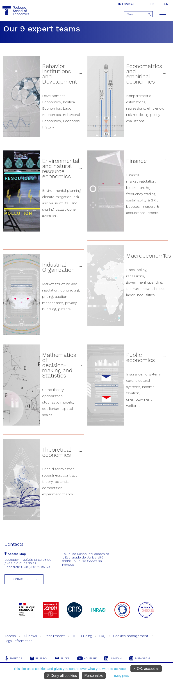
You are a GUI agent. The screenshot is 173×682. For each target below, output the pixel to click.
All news (30, 636)
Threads (13, 658)
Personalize (93, 676)
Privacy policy (120, 676)
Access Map (15, 554)
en (166, 4)
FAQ (102, 636)
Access (10, 636)
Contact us (20, 579)
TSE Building (82, 636)
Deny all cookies (62, 676)
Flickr (62, 658)
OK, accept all (146, 669)
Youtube (87, 658)
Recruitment (55, 636)
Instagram (139, 658)
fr (152, 4)
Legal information (18, 641)
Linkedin (113, 658)
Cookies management (130, 636)
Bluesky (38, 658)
